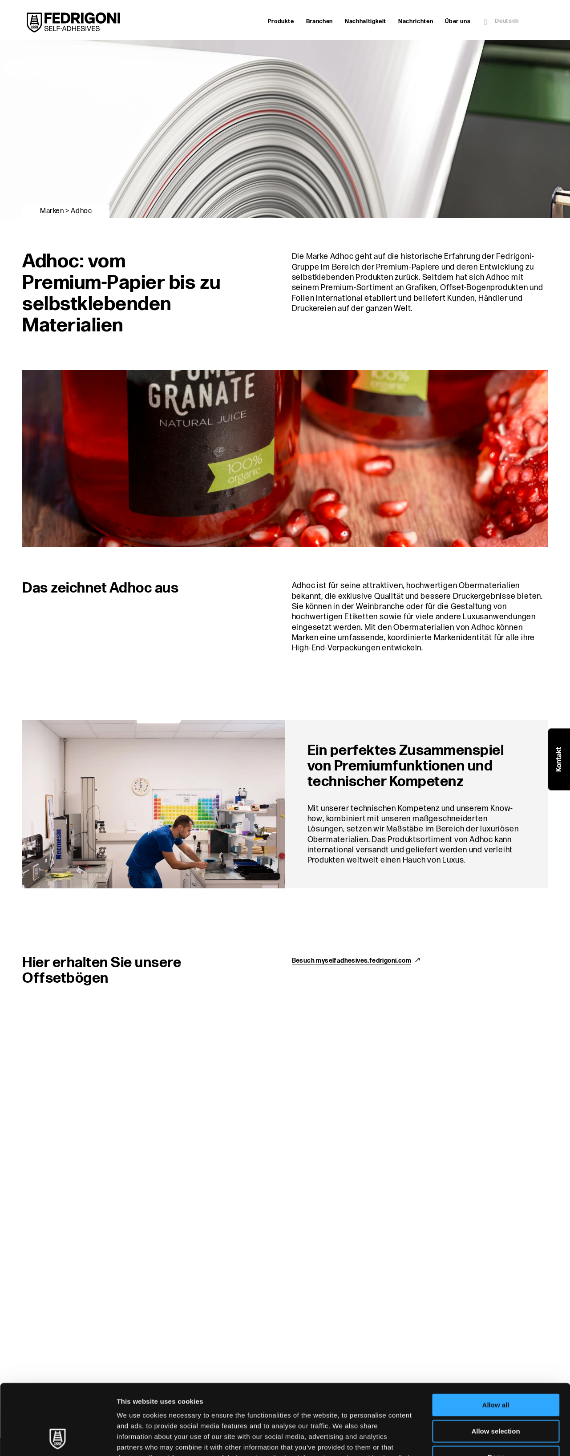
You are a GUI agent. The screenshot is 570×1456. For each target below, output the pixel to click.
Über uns (457, 21)
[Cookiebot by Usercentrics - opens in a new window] (58, 1438)
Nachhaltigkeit (365, 21)
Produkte (281, 21)
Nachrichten (415, 21)
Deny (496, 1391)
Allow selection (495, 1365)
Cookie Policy (267, 1402)
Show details (467, 1438)
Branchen (319, 21)
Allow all (495, 1339)
